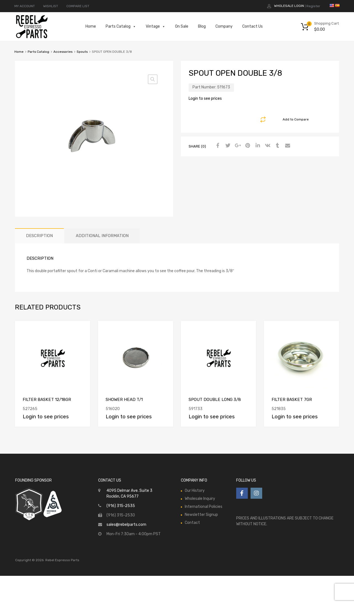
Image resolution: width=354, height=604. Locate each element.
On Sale (181, 26)
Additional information (102, 235)
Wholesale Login (289, 6)
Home (90, 26)
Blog (202, 26)
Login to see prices (205, 98)
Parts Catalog (121, 26)
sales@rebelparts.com (126, 524)
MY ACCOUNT (24, 6)
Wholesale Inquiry (200, 498)
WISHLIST (50, 6)
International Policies (203, 506)
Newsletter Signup (201, 514)
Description (39, 235)
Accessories (62, 52)
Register (313, 6)
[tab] (39, 235)
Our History (195, 490)
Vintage (155, 26)
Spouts (82, 52)
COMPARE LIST (77, 6)
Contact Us (252, 26)
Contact (192, 522)
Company (224, 26)
